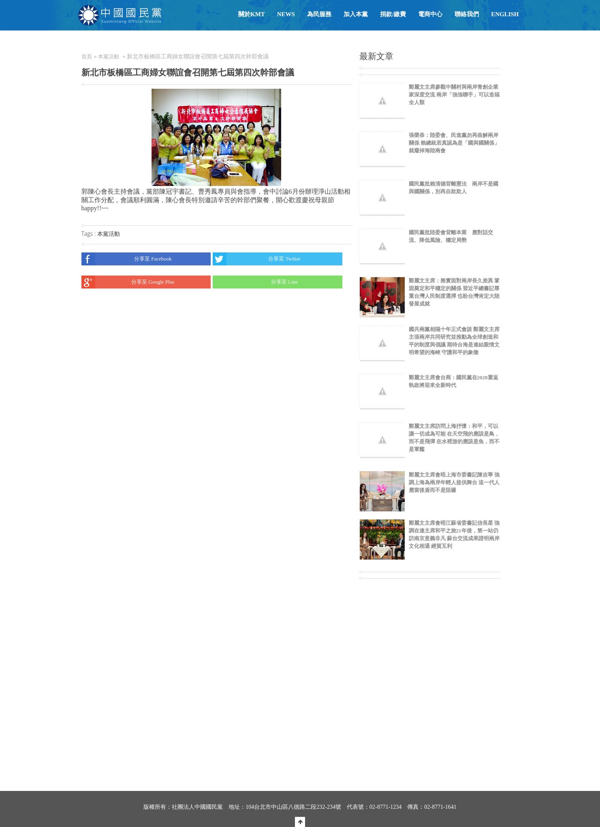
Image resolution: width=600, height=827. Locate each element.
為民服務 (319, 14)
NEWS (286, 14)
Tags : (89, 233)
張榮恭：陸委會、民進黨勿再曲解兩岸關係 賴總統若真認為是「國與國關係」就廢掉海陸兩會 (454, 143)
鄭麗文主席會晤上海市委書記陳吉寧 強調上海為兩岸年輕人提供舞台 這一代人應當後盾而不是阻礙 (454, 482)
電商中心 (430, 14)
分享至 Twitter (257, 258)
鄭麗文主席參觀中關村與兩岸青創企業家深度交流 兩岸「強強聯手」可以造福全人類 (454, 94)
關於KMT (251, 14)
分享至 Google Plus (128, 282)
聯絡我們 (467, 14)
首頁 (86, 56)
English (505, 14)
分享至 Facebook (126, 258)
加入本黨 (356, 14)
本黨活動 (108, 56)
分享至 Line (255, 282)
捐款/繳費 (393, 14)
